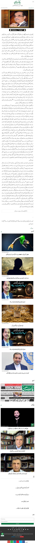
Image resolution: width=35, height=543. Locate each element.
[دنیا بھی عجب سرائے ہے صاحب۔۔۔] (31, 482)
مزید (1, 231)
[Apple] (8, 529)
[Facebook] (27, 529)
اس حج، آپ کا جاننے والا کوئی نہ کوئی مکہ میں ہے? (22, 495)
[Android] (10, 529)
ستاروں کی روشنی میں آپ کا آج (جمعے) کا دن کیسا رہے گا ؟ (17, 302)
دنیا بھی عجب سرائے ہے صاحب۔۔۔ (23, 481)
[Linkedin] (18, 529)
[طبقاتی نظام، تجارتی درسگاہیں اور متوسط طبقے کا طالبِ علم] (31, 510)
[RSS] (12, 529)
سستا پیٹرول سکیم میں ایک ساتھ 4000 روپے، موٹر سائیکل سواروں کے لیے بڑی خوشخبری (17, 254)
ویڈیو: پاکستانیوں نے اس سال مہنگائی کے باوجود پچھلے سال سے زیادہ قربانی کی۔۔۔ (17, 428)
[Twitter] (25, 529)
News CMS (17, 536)
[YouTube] (23, 529)
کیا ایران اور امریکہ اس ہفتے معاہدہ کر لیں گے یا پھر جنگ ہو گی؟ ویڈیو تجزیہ (17, 474)
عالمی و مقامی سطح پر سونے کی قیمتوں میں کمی (17, 326)
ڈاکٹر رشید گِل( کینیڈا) (31, 8)
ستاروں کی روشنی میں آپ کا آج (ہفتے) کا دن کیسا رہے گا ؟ (17, 349)
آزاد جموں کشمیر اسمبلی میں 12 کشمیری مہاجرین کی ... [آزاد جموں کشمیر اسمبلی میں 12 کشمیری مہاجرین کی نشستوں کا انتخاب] (22, 488)
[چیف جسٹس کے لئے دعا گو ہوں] (23, 542)
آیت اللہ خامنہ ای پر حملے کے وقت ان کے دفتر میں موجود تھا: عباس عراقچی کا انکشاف (17, 373)
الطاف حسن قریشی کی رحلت (25, 501)
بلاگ (31, 228)
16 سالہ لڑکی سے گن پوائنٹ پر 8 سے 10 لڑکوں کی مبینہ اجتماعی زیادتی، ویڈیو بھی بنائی (17, 278)
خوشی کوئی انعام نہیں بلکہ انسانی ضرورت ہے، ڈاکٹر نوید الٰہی (17, 451)
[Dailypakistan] (16, 3)
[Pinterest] (16, 529)
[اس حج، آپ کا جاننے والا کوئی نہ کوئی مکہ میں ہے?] (31, 496)
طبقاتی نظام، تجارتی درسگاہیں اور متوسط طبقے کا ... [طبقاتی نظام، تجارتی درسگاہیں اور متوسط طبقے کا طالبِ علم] (22, 508)
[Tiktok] (14, 529)
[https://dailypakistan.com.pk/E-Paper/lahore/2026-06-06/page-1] (17, 392)
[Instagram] (21, 529)
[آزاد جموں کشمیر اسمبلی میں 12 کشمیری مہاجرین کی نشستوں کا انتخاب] (31, 489)
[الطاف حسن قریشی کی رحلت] (31, 503)
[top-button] (1, 531)
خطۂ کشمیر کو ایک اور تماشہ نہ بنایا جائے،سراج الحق (21, 211)
